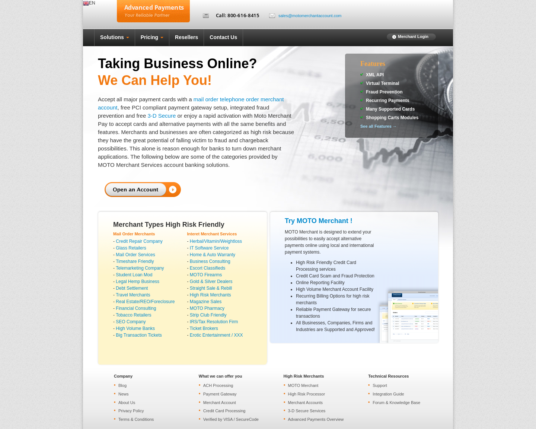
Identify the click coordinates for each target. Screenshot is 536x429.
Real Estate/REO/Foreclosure (145, 301)
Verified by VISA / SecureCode (231, 419)
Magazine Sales (205, 301)
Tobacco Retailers (133, 315)
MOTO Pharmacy (207, 308)
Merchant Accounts (305, 402)
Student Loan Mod (134, 274)
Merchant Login (413, 36)
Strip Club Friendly (208, 315)
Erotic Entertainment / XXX (216, 335)
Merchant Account (219, 402)
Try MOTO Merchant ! (318, 221)
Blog (122, 385)
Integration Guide (388, 394)
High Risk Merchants (210, 295)
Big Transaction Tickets (139, 335)
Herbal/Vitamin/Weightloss (216, 241)
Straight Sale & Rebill (211, 288)
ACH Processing (218, 385)
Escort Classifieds (207, 268)
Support (380, 385)
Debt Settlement (132, 288)
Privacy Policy (131, 411)
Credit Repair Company (139, 241)
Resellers (186, 37)
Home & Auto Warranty (212, 254)
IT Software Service (209, 248)
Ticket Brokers (204, 328)
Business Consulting (210, 261)
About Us (126, 402)
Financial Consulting (136, 308)
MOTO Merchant (303, 385)
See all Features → (378, 126)
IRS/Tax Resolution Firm (214, 321)
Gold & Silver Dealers (211, 281)
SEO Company (131, 321)
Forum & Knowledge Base (396, 402)
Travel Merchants (133, 295)
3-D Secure (161, 115)
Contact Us (223, 37)
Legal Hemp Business (137, 281)
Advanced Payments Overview (316, 419)
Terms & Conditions (136, 419)
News (123, 394)
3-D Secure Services (307, 411)
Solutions (114, 37)
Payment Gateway (220, 394)
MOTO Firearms (206, 274)
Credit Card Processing (224, 411)
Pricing (152, 37)
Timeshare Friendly (135, 261)
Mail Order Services (135, 254)
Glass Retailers (131, 248)
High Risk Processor (306, 394)
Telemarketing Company (140, 268)
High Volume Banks (135, 328)
